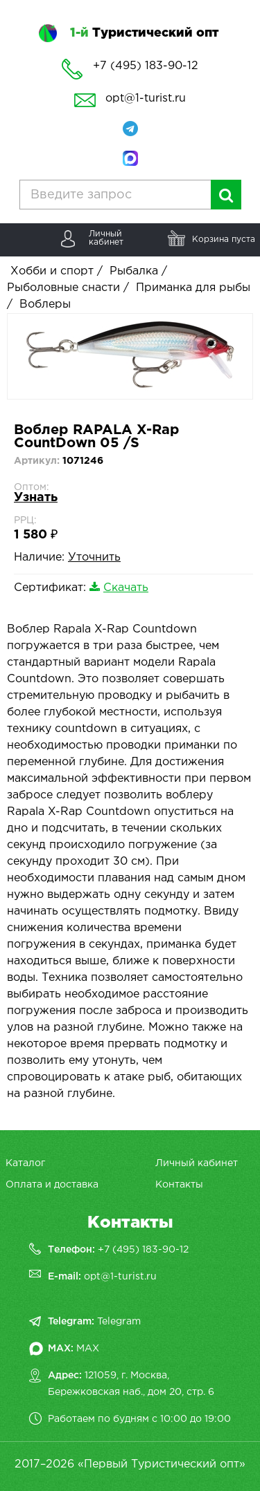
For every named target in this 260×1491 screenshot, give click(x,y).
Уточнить (94, 557)
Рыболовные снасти (63, 288)
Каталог (25, 1163)
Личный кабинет (196, 1163)
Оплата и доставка (52, 1185)
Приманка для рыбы (193, 288)
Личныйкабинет (106, 238)
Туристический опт (144, 33)
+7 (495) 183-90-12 (143, 1250)
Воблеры (45, 304)
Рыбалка (134, 271)
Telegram (119, 1321)
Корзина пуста (223, 239)
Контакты (179, 1185)
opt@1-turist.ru (145, 98)
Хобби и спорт (52, 271)
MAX (87, 1348)
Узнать (36, 497)
